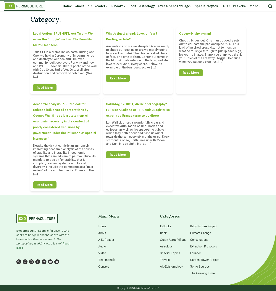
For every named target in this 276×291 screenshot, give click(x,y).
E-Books (165, 226)
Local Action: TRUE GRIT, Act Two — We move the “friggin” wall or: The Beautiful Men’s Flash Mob (63, 39)
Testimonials (106, 260)
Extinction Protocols (203, 246)
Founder (195, 253)
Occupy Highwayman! (195, 33)
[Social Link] (18, 261)
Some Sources (200, 266)
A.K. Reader (106, 240)
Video (102, 253)
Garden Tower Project (204, 260)
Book (163, 233)
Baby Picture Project (203, 226)
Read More (45, 87)
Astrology (166, 246)
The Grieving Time (202, 273)
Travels (165, 260)
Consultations (199, 240)
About (102, 233)
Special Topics (170, 253)
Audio (102, 246)
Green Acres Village (173, 240)
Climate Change (200, 233)
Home (102, 226)
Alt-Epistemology (171, 266)
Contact (103, 266)
